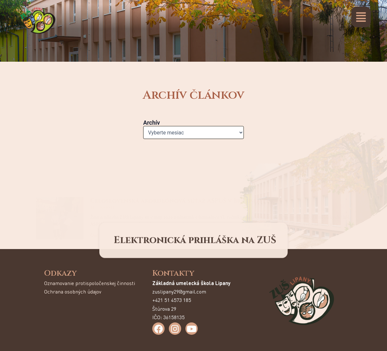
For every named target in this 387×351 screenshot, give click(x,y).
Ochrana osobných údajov (72, 291)
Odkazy (60, 273)
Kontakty (173, 273)
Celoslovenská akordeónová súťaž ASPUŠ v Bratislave (178, 159)
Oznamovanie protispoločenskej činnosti (89, 283)
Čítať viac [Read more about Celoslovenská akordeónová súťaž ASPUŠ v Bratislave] (98, 193)
